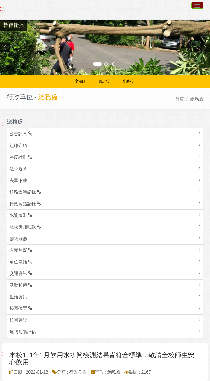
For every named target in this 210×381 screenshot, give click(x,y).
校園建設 (18, 320)
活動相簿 (21, 285)
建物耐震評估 (23, 331)
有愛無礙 (21, 250)
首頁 (179, 99)
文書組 (81, 81)
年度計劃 (21, 157)
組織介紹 (18, 145)
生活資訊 (18, 297)
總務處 (196, 99)
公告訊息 (21, 133)
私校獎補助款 (25, 227)
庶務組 (105, 81)
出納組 (129, 81)
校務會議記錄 (25, 192)
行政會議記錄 (25, 203)
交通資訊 (21, 273)
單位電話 (21, 262)
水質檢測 (21, 215)
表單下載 (18, 180)
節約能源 (18, 238)
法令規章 (18, 168)
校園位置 (21, 308)
